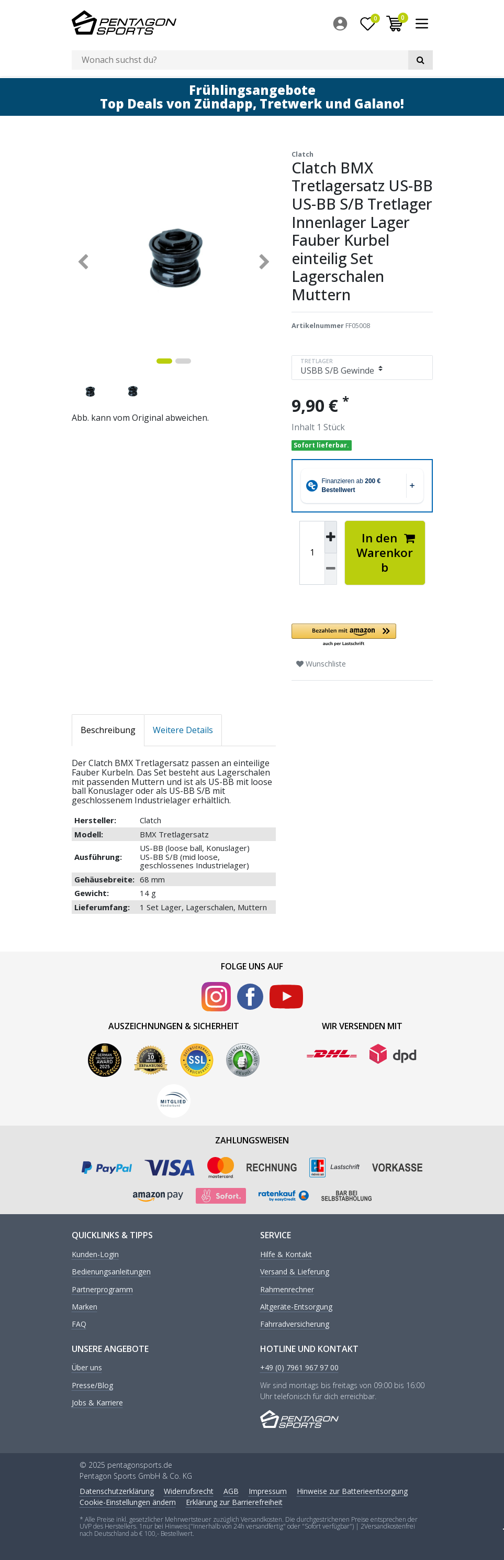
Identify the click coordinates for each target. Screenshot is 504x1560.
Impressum (268, 1489)
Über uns (87, 1366)
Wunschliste (321, 662)
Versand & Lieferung (294, 1270)
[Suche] (420, 60)
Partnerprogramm (102, 1287)
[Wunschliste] (367, 24)
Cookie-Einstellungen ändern (128, 1501)
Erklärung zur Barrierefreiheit (234, 1501)
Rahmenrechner (287, 1287)
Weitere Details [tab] (183, 728)
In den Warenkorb (385, 551)
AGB (231, 1489)
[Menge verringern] (330, 567)
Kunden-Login (95, 1252)
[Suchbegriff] (240, 60)
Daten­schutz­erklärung (117, 1489)
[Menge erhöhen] (330, 535)
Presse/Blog (92, 1383)
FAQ (79, 1322)
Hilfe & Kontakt (286, 1252)
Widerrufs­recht (189, 1489)
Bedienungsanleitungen (111, 1270)
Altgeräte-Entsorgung (296, 1305)
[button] (362, 634)
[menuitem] (342, 24)
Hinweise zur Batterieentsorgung (352, 1489)
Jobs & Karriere (97, 1401)
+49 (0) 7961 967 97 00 (299, 1366)
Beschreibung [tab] (108, 728)
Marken (84, 1305)
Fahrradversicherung (294, 1322)
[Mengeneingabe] (311, 551)
